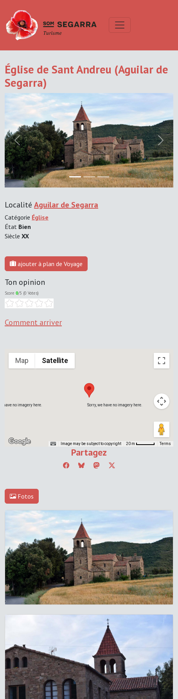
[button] (89, 390)
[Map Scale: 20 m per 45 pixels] (140, 444)
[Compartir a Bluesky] (81, 465)
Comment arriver (33, 322)
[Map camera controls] (161, 401)
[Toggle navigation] (120, 25)
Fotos (22, 496)
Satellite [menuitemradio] (55, 360)
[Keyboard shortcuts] (53, 444)
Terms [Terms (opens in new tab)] (165, 444)
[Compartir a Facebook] (66, 465)
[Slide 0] (75, 176)
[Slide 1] (89, 176)
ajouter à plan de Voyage (46, 264)
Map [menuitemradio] (22, 360)
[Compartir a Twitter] (112, 465)
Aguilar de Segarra (66, 205)
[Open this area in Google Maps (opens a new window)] (19, 441)
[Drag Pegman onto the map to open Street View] (161, 429)
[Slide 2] (103, 176)
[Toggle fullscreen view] (161, 360)
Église (40, 217)
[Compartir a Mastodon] (96, 465)
